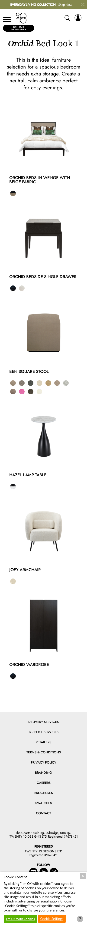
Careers (44, 782)
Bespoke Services (43, 732)
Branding (43, 772)
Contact (43, 813)
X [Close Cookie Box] (83, 876)
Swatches (43, 803)
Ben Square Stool (29, 372)
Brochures (43, 793)
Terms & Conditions (43, 752)
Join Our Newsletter (18, 28)
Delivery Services (43, 721)
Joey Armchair (25, 570)
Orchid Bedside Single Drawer (43, 277)
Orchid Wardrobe (29, 665)
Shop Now (65, 4)
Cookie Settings (51, 919)
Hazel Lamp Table (27, 475)
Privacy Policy (43, 762)
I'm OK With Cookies (20, 919)
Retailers (43, 742)
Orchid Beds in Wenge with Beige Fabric (39, 180)
